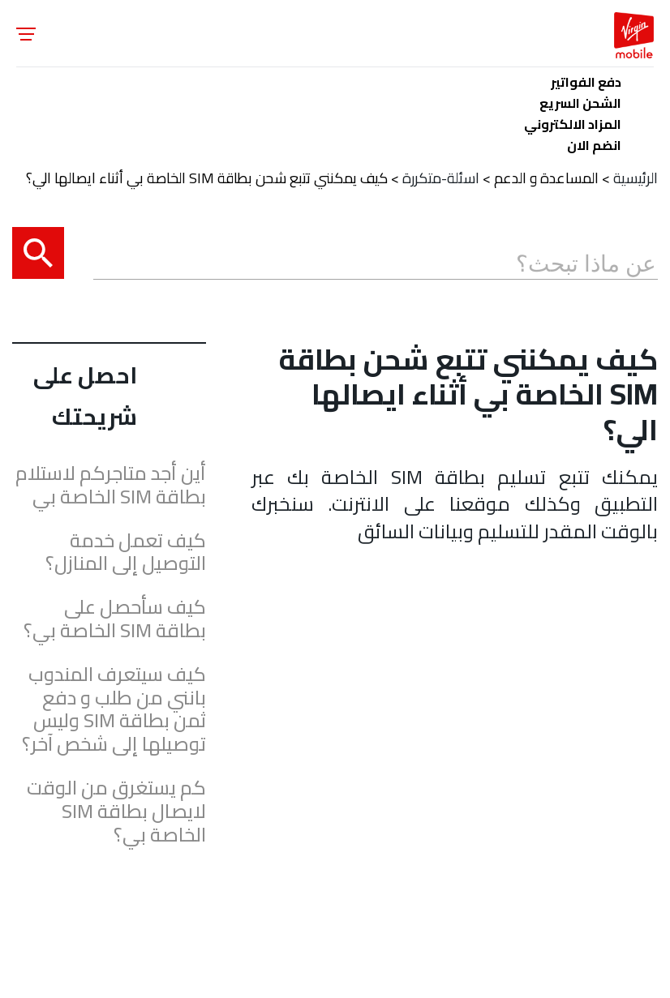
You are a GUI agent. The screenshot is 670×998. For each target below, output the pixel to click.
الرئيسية (635, 178)
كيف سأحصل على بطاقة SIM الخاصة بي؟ (115, 619)
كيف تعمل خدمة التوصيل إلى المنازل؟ (125, 552)
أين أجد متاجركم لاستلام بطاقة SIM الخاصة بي (110, 485)
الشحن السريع (580, 100)
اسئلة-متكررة (440, 178)
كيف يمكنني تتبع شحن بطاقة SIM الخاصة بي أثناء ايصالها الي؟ (207, 178)
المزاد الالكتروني (572, 121)
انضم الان (594, 142)
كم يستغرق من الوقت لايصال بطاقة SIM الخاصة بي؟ (116, 811)
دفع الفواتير (586, 79)
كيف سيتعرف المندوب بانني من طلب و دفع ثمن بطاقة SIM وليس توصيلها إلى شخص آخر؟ (114, 709)
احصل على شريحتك (85, 395)
